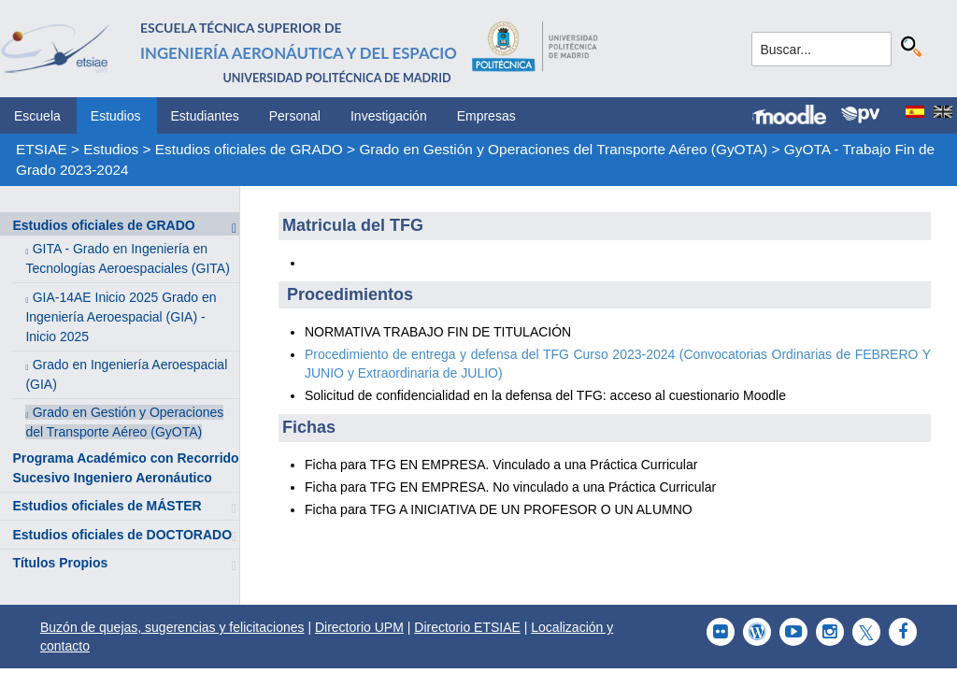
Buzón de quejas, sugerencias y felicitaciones (172, 627)
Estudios (116, 115)
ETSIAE (41, 149)
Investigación (388, 115)
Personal (295, 115)
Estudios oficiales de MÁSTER (106, 505)
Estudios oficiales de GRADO (249, 149)
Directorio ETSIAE (467, 627)
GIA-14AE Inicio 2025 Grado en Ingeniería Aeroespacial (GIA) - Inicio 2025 (120, 317)
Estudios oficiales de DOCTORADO (122, 534)
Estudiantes (205, 115)
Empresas (486, 115)
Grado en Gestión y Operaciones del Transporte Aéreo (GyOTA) (563, 149)
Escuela (37, 115)
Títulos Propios (59, 562)
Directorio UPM (359, 627)
